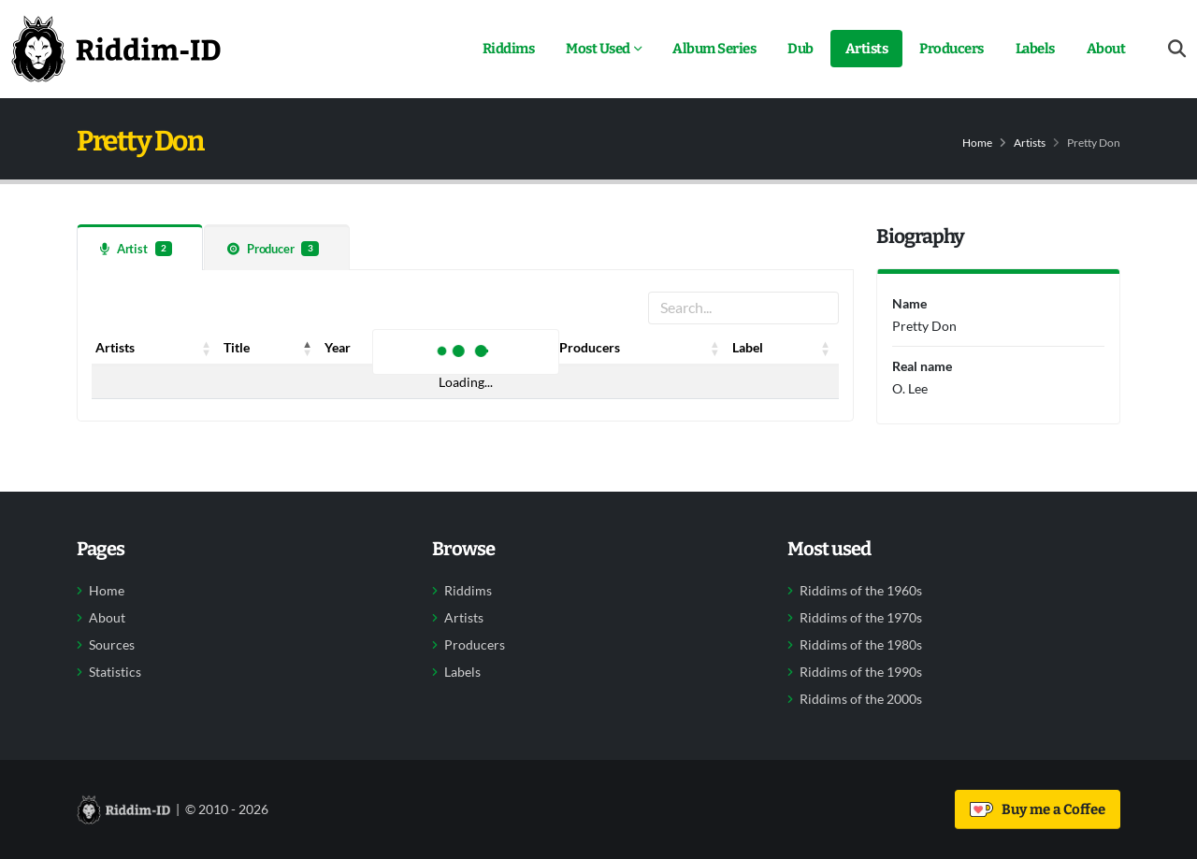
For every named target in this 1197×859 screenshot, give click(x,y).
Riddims (509, 48)
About (1106, 48)
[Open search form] (1177, 49)
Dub (800, 48)
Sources (112, 644)
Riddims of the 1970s (861, 617)
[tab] (140, 247)
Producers (951, 48)
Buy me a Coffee (1037, 809)
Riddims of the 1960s (861, 590)
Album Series (714, 48)
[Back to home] (116, 48)
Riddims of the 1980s (861, 644)
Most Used (598, 48)
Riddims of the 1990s (861, 672)
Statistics (115, 672)
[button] (206, 347)
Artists (866, 48)
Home (977, 143)
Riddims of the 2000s (861, 699)
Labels (1035, 48)
